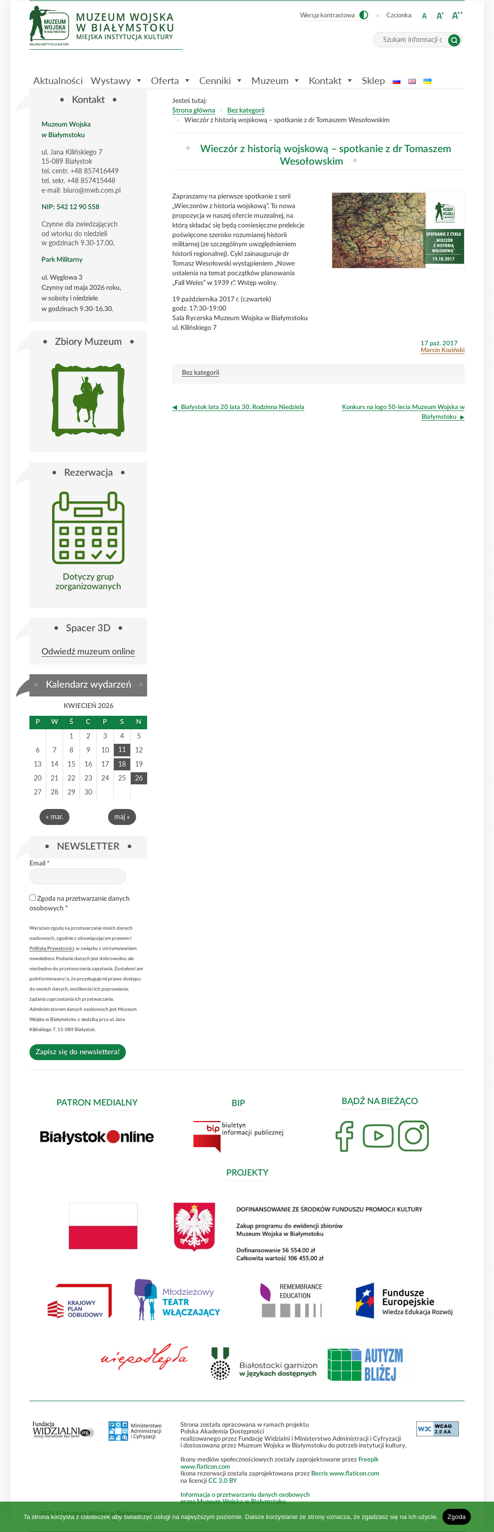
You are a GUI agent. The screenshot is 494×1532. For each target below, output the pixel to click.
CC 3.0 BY (222, 1480)
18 (122, 764)
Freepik (368, 1459)
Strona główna (193, 110)
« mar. (54, 816)
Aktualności (58, 80)
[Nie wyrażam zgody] (482, 1517)
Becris (319, 1473)
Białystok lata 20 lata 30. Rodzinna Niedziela (242, 407)
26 (139, 778)
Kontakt (331, 80)
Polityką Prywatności (51, 948)
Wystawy (117, 80)
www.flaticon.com (205, 1466)
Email (39, 863)
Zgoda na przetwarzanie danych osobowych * (79, 902)
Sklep (373, 80)
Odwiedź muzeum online (88, 652)
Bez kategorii (245, 110)
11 (122, 749)
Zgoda (456, 1516)
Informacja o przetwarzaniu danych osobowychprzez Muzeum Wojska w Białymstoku (245, 1498)
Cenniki (221, 80)
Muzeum (276, 80)
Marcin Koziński (443, 350)
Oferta (171, 80)
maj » (122, 816)
